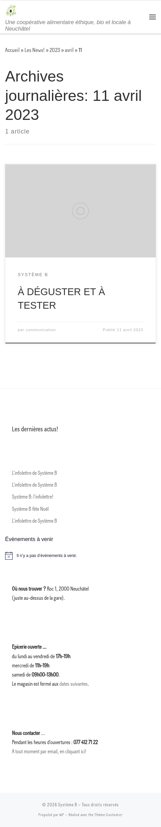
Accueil (12, 50)
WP (61, 814)
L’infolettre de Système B (34, 473)
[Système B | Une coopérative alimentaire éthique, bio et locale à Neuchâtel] (11, 9)
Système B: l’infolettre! (32, 496)
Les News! (34, 50)
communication (41, 330)
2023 (55, 50)
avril (69, 50)
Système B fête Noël (30, 509)
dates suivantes (73, 684)
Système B (67, 805)
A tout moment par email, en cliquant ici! (49, 751)
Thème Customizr (108, 814)
